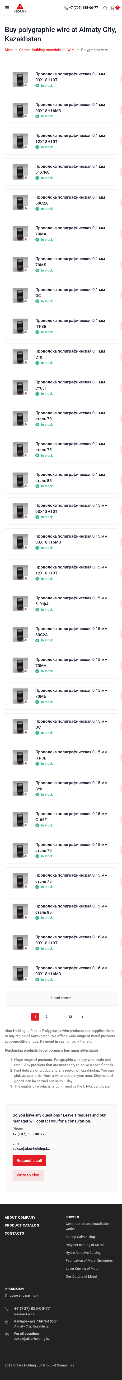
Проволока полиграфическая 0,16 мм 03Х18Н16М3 (71, 970)
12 (70, 1017)
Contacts (14, 1233)
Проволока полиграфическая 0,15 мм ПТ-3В (71, 755)
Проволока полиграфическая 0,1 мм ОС (70, 292)
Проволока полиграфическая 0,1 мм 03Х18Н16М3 (70, 107)
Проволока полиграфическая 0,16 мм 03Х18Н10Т (71, 940)
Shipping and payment (21, 1295)
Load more (61, 997)
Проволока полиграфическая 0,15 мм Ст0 (71, 785)
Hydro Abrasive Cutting (83, 1253)
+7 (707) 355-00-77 (29, 1134)
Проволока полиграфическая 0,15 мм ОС (71, 724)
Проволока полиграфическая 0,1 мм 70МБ (70, 261)
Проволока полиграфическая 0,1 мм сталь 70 (70, 416)
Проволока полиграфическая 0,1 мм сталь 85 (70, 477)
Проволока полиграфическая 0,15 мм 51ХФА (71, 601)
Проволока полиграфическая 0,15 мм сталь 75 (71, 878)
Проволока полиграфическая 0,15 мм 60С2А (71, 631)
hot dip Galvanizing (80, 1237)
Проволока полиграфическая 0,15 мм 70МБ (71, 693)
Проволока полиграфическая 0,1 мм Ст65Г (70, 385)
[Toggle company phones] (82, 7)
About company (20, 1217)
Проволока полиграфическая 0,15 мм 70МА (71, 662)
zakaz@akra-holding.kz (31, 1148)
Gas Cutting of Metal (81, 1276)
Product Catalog (22, 1225)
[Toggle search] (105, 7)
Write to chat (28, 1175)
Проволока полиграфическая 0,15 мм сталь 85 (71, 909)
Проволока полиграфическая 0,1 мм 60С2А (70, 200)
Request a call (29, 1160)
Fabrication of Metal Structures (89, 1260)
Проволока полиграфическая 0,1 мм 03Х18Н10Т (70, 77)
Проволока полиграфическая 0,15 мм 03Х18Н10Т (71, 508)
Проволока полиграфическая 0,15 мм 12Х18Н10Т (71, 570)
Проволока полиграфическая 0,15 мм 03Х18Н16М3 (71, 539)
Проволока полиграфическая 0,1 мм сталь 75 (70, 446)
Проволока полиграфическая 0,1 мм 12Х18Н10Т (70, 138)
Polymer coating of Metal (85, 1245)
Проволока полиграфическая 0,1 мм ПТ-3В (70, 323)
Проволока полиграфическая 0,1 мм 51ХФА (70, 169)
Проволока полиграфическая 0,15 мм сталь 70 (71, 847)
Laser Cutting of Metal (82, 1268)
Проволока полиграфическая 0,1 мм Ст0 (70, 354)
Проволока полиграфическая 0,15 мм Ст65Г (71, 816)
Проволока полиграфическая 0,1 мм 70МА (70, 230)
